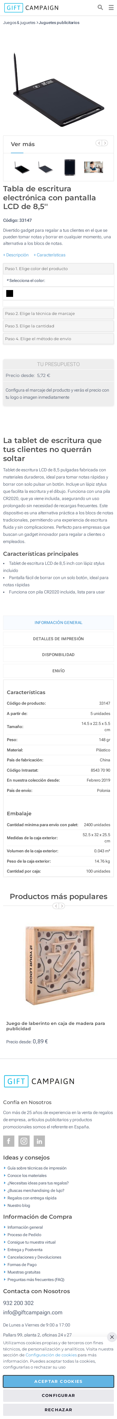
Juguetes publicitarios (59, 22)
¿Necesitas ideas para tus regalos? (38, 1182)
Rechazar (59, 1409)
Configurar (59, 1395)
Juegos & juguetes (19, 22)
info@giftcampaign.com (32, 1312)
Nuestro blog (18, 1205)
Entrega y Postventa (24, 1249)
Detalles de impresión (58, 638)
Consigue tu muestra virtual (31, 1242)
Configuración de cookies (51, 1354)
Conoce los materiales (26, 1175)
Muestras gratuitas (23, 1272)
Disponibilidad (58, 654)
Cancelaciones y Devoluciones (34, 1257)
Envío (58, 671)
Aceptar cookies (58, 1381)
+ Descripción (16, 254)
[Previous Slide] (98, 143)
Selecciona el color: (25, 280)
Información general (25, 1227)
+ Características (50, 254)
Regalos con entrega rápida (31, 1197)
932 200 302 (18, 1303)
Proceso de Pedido (24, 1234)
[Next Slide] (105, 143)
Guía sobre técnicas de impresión (36, 1167)
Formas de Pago (22, 1264)
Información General (59, 622)
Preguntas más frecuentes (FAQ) (35, 1279)
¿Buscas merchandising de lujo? (35, 1190)
